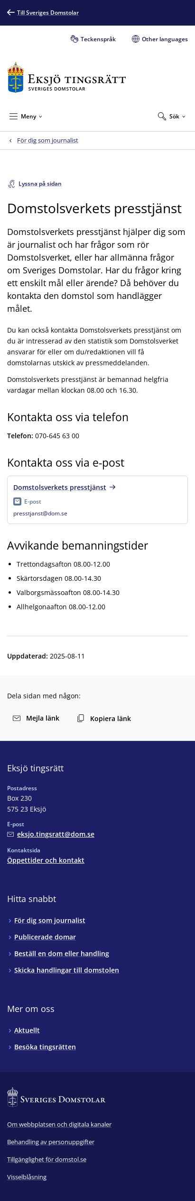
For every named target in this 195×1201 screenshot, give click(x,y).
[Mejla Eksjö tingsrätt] (50, 834)
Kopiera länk (104, 718)
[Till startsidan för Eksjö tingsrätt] (66, 77)
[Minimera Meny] (26, 116)
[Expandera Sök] (172, 116)
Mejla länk (36, 717)
